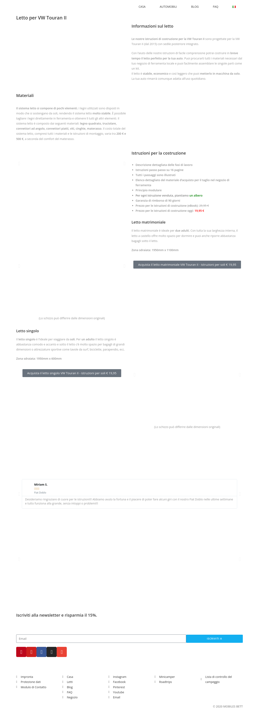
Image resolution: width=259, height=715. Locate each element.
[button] (19, 163)
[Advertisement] (129, 447)
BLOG (195, 7)
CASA (142, 7)
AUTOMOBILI (168, 7)
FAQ (215, 7)
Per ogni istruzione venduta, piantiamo (169, 195)
